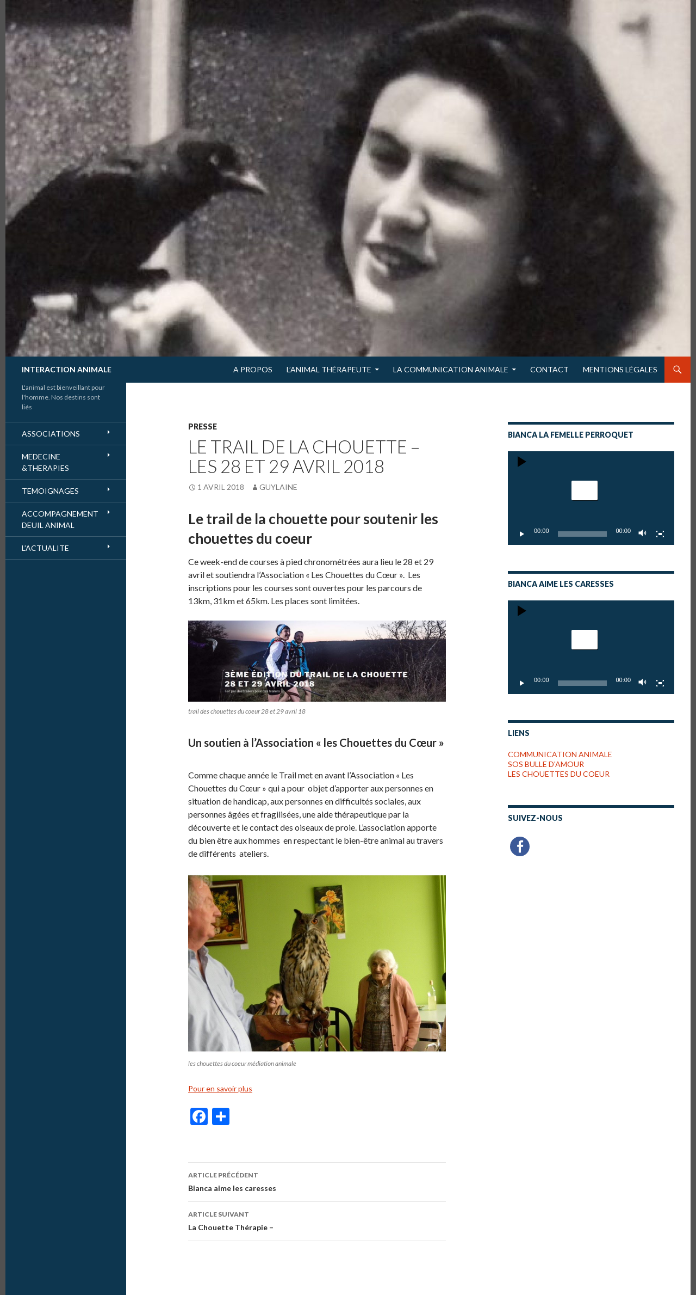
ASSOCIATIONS (51, 433)
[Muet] (642, 534)
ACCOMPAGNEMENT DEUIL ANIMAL (60, 519)
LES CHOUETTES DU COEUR (559, 773)
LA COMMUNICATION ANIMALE (450, 369)
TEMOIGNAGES (50, 490)
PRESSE (202, 426)
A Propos (252, 369)
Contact (549, 369)
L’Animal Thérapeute (329, 369)
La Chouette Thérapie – (317, 1220)
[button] (584, 490)
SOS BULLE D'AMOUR (546, 764)
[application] (591, 498)
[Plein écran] (660, 534)
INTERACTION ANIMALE (66, 369)
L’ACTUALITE (45, 548)
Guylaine (278, 487)
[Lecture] (522, 534)
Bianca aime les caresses (317, 1181)
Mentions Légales (620, 369)
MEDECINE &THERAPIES (45, 462)
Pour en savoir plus (220, 1088)
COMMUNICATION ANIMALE (560, 754)
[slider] (582, 534)
